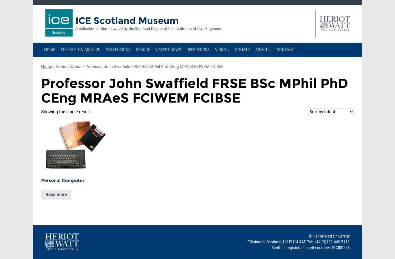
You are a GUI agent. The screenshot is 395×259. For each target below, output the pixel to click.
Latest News (168, 50)
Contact (285, 50)
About (263, 50)
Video (222, 50)
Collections (118, 50)
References (198, 50)
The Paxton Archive (80, 50)
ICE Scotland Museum (127, 20)
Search (143, 50)
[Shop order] (331, 112)
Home (49, 50)
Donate (242, 50)
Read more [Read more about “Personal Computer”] (56, 194)
